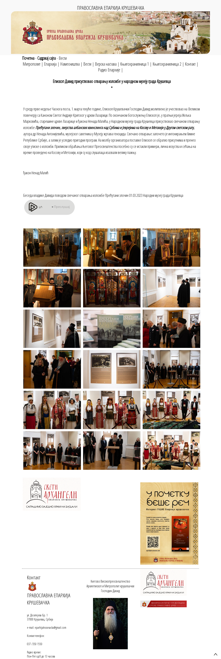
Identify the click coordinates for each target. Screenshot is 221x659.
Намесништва (70, 64)
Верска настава (106, 64)
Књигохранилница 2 (167, 64)
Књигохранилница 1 (134, 64)
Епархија (50, 64)
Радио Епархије (109, 70)
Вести (63, 58)
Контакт (190, 64)
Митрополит (31, 64)
